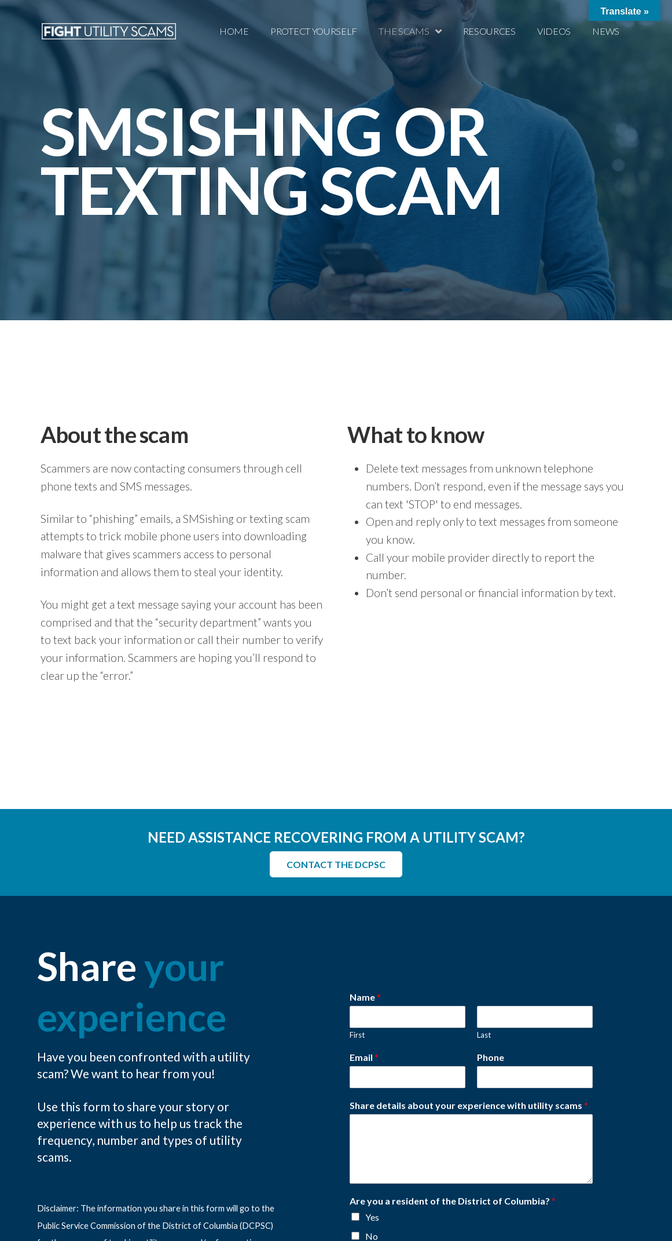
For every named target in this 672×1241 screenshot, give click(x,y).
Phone (490, 1056)
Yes (372, 1216)
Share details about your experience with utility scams (469, 1104)
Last (484, 1034)
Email (364, 1056)
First (357, 1034)
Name (365, 996)
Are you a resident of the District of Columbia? (453, 1200)
